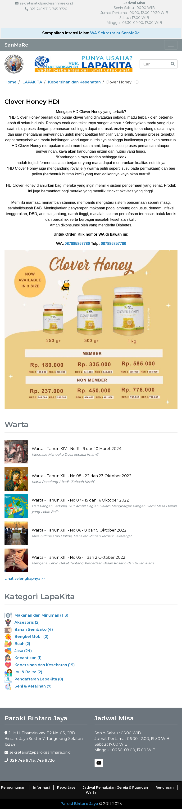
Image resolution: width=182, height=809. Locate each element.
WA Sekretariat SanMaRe (115, 33)
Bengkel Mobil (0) (26, 636)
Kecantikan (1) (23, 658)
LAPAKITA (32, 82)
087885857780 (77, 244)
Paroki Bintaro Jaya (79, 803)
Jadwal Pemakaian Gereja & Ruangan (115, 787)
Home (11, 82)
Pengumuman (13, 787)
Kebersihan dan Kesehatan (74, 82)
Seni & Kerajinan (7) (28, 686)
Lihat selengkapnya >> (25, 578)
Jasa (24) (18, 651)
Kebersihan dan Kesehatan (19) (40, 665)
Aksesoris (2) (22, 622)
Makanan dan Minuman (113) (36, 615)
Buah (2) (17, 643)
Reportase (66, 787)
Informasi (41, 787)
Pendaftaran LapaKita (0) (34, 679)
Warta (91, 792)
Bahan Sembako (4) (29, 629)
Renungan (164, 787)
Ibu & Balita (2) (23, 672)
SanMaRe (16, 45)
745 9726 (45, 760)
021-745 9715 (22, 760)
